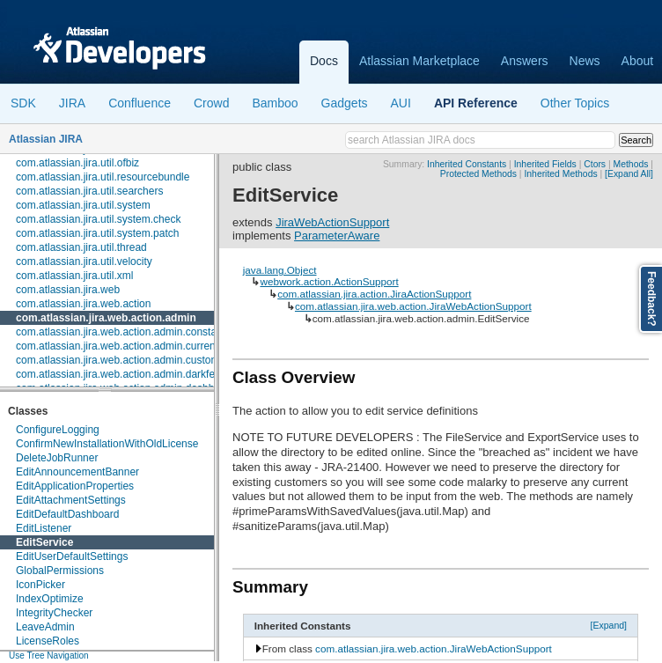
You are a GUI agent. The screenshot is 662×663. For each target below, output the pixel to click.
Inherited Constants (466, 164)
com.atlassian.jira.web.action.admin (106, 318)
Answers (524, 61)
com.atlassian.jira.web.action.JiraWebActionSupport (413, 306)
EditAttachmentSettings (71, 500)
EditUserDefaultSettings (72, 556)
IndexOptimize (50, 599)
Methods (631, 164)
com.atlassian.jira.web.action (83, 304)
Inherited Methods (560, 174)
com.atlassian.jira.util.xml (74, 275)
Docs (324, 61)
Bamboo (275, 103)
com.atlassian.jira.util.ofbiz (77, 163)
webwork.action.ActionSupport (329, 281)
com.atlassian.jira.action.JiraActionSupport (374, 293)
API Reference (476, 103)
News (585, 61)
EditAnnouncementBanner (77, 472)
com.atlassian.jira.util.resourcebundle (102, 177)
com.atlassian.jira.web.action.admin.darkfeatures (130, 374)
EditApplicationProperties (75, 486)
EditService (44, 542)
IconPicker (40, 584)
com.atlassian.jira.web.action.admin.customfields (130, 360)
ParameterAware (336, 235)
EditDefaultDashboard (67, 514)
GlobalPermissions (60, 570)
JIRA (72, 103)
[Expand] (609, 625)
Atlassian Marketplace (419, 61)
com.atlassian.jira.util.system (83, 205)
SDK (23, 103)
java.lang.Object (280, 270)
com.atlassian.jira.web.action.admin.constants (123, 332)
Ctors (595, 164)
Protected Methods (478, 174)
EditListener (43, 528)
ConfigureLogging (57, 430)
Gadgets (344, 103)
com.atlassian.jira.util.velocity (84, 261)
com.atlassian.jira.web (68, 290)
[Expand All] (629, 174)
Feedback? (651, 299)
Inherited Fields (545, 164)
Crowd (211, 103)
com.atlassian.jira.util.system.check (98, 219)
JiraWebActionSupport (332, 222)
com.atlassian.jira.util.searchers (89, 191)
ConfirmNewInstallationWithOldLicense (107, 444)
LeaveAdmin (45, 627)
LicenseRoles (47, 641)
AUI (401, 103)
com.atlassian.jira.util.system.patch (97, 233)
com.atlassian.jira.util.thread (81, 247)
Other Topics (575, 103)
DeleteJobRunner (57, 458)
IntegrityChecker (54, 613)
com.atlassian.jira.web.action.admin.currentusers (130, 346)
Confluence (139, 103)
